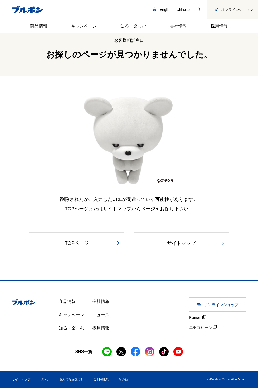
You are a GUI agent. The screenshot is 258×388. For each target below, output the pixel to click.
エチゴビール (203, 327)
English (166, 9)
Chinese (183, 9)
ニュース (101, 314)
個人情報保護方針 (71, 379)
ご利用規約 (101, 379)
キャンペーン (84, 26)
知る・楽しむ (133, 26)
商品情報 (38, 26)
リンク (44, 379)
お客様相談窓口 (129, 40)
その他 (123, 379)
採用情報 (219, 26)
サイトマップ (21, 379)
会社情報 (178, 26)
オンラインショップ (234, 9)
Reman (197, 317)
